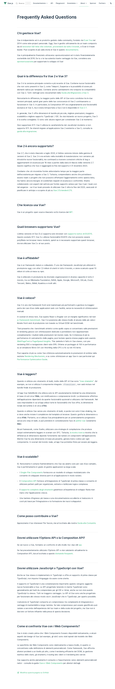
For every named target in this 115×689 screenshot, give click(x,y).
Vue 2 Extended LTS (62, 190)
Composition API (28, 481)
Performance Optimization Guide (32, 359)
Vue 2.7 (83, 108)
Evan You (88, 40)
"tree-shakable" (86, 381)
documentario (72, 50)
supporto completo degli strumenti (37, 489)
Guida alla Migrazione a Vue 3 (74, 93)
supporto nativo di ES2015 (80, 234)
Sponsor (93, 3)
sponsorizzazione (25, 61)
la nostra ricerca (77, 432)
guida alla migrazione (26, 131)
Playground (60, 3)
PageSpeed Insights (41, 341)
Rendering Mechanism (35, 356)
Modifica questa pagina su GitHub (34, 673)
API (52, 3)
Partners (102, 3)
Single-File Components (32, 472)
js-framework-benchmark (28, 320)
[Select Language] (111, 3)
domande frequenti (64, 553)
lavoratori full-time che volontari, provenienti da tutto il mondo (50, 46)
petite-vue (81, 421)
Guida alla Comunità (86, 523)
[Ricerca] (23, 3)
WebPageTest (23, 341)
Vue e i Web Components (50, 663)
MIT (71, 212)
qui (80, 545)
